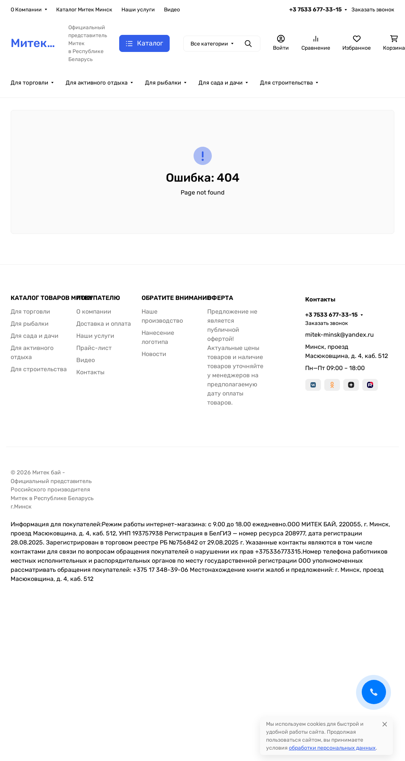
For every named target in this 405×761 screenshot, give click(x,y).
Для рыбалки (163, 82)
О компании (93, 311)
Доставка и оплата (103, 323)
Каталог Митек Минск (84, 9)
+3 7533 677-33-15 (315, 9)
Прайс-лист (94, 347)
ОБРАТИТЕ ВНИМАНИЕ (176, 298)
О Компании (26, 9)
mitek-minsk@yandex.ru (339, 334)
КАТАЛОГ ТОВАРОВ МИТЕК (51, 298)
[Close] (385, 724)
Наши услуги (138, 9)
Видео (172, 9)
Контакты (90, 372)
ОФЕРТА (220, 298)
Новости (154, 354)
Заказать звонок (372, 9)
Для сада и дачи (221, 82)
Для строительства (286, 82)
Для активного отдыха (97, 82)
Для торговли (29, 82)
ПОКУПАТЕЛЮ (98, 298)
